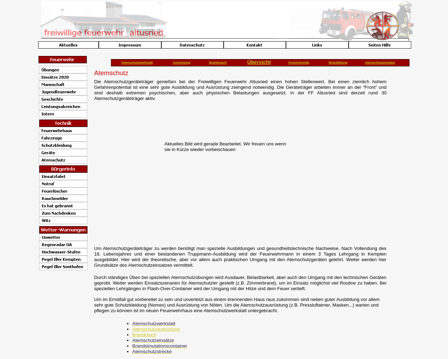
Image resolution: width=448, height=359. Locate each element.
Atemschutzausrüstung (156, 329)
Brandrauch (144, 334)
